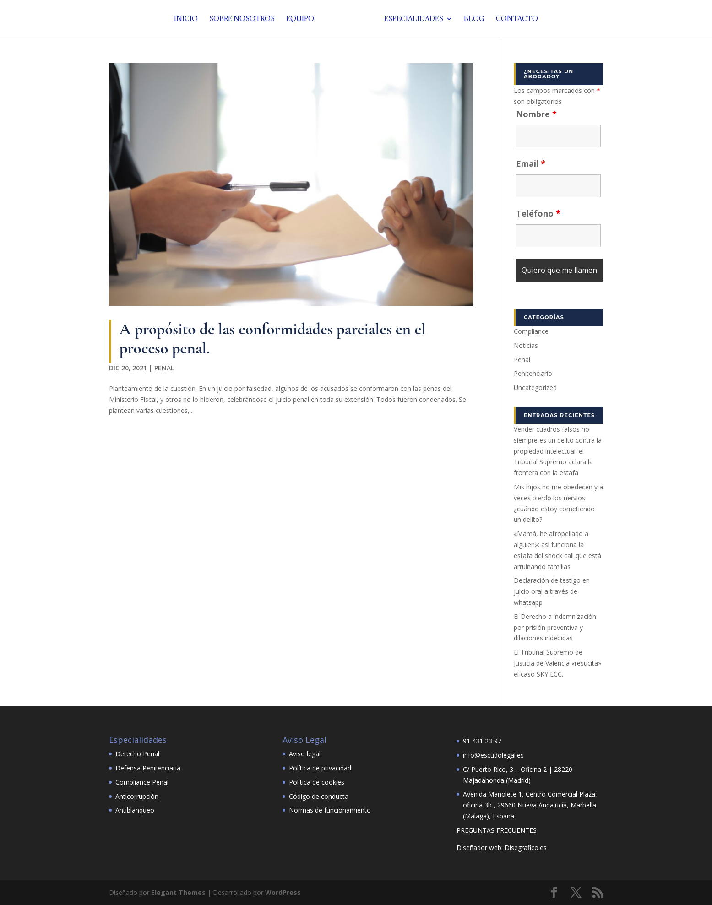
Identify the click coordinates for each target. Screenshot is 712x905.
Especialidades (410, 20)
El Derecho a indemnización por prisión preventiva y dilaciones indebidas (555, 627)
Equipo (303, 20)
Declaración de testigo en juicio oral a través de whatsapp (552, 591)
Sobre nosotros (244, 20)
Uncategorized (535, 387)
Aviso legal (305, 753)
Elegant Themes (178, 892)
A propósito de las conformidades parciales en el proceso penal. (273, 338)
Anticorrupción (136, 796)
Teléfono (538, 213)
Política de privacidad (320, 768)
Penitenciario (533, 373)
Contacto (514, 20)
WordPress (283, 892)
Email (530, 163)
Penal (164, 367)
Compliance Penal (141, 782)
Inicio (189, 20)
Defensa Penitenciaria (147, 768)
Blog (471, 20)
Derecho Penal (137, 753)
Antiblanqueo (134, 810)
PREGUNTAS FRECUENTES (497, 830)
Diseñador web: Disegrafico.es (502, 847)
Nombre (536, 113)
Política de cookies (316, 782)
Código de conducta (318, 796)
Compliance (531, 331)
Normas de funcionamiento (330, 810)
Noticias (526, 345)
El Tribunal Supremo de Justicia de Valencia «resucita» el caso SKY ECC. (557, 663)
